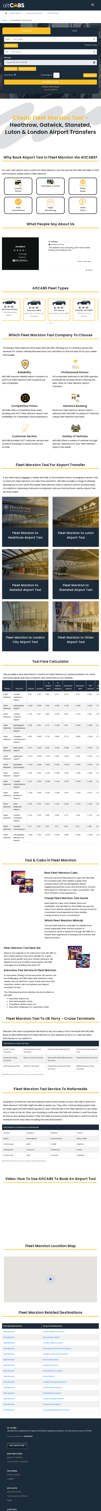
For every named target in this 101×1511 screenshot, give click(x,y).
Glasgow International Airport (55, 1354)
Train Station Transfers (17, 1461)
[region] (69, 252)
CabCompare (26, 31)
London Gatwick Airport (53, 1342)
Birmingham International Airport (57, 1348)
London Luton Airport (51, 1404)
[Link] (92, 5)
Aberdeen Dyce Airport (53, 1370)
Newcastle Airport (50, 1359)
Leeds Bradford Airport (52, 1387)
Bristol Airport (48, 1376)
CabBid (74, 31)
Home (4, 20)
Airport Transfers (14, 1457)
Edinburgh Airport (50, 1365)
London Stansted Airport (53, 1398)
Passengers (46, 75)
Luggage (11, 69)
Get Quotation (17, 1445)
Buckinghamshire (34, 13)
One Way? (10, 75)
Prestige (90, 75)
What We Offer (14, 1491)
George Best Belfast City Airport (56, 1410)
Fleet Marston (9, 1331)
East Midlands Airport (52, 1393)
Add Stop (11, 46)
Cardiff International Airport (54, 1382)
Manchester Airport (51, 1337)
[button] (42, 252)
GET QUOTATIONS (51, 82)
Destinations (16, 13)
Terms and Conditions (17, 1496)
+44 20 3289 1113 (50, 89)
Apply (9, 1500)
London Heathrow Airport (53, 1331)
